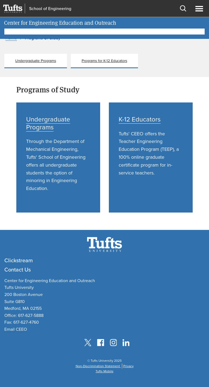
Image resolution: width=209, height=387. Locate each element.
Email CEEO (15, 329)
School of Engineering (50, 9)
